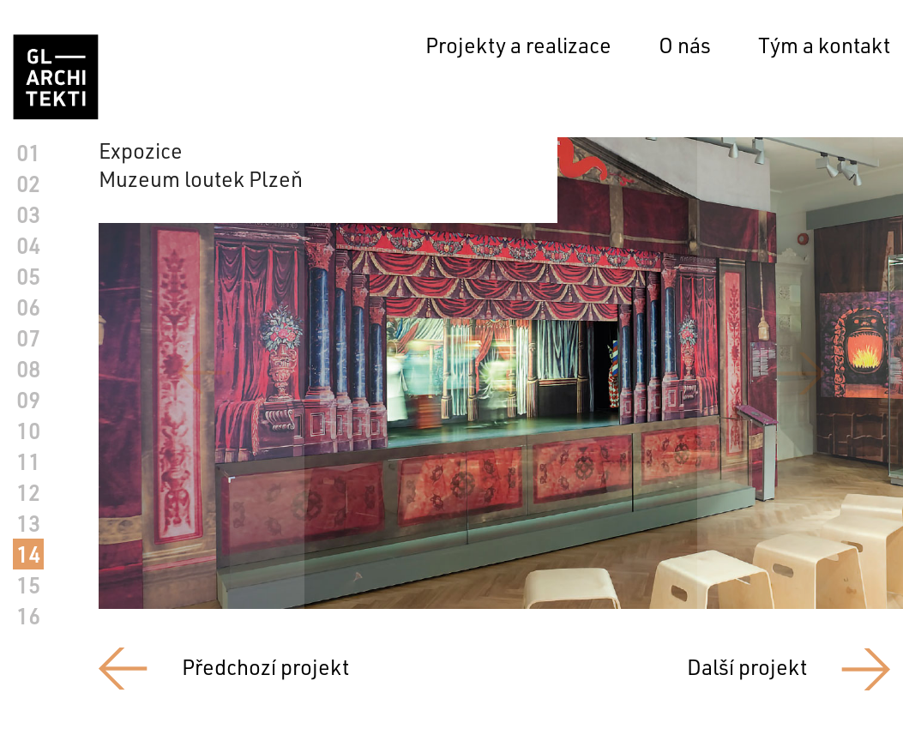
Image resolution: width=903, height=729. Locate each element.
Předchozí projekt (265, 667)
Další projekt (747, 667)
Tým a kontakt (824, 45)
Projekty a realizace (518, 45)
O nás (685, 45)
